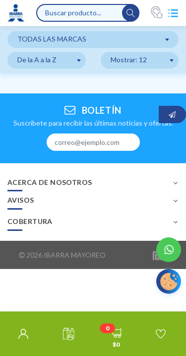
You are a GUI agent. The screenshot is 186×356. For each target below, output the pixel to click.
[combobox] (93, 39)
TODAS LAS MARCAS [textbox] (51, 39)
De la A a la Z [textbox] (37, 59)
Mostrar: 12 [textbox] (129, 59)
